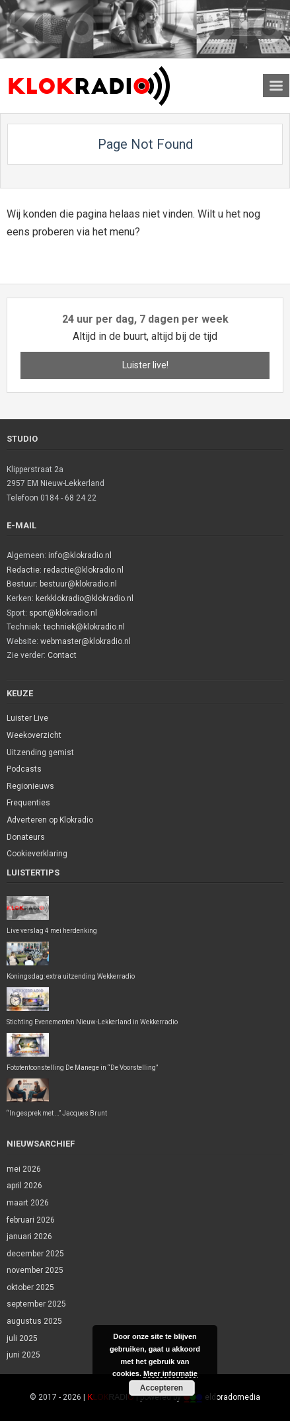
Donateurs (26, 837)
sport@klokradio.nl (63, 613)
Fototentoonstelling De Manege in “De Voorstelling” (82, 1067)
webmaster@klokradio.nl (85, 641)
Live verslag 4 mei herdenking (52, 930)
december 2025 (35, 1253)
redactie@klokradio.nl (84, 570)
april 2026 (24, 1185)
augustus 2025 (34, 1321)
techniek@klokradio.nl (84, 626)
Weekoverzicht (34, 735)
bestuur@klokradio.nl (78, 584)
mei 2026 (24, 1169)
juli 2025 (22, 1338)
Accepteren (161, 1388)
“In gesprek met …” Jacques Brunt (57, 1113)
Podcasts (24, 769)
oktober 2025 (30, 1287)
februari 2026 (31, 1220)
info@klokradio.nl (80, 555)
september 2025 (36, 1304)
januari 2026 (29, 1236)
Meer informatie (170, 1373)
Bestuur (21, 584)
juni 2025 (23, 1355)
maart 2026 (28, 1202)
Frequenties (28, 802)
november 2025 (35, 1270)
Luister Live (27, 718)
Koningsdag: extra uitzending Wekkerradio (71, 976)
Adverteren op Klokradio (50, 820)
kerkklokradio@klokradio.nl (84, 598)
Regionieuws (30, 786)
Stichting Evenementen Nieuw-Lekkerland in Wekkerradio (92, 1022)
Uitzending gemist (40, 752)
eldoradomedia (232, 1397)
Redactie (23, 570)
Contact (62, 655)
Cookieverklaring (37, 853)
